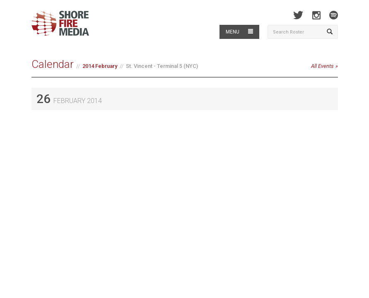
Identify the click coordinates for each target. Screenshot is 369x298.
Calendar (52, 64)
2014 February (99, 66)
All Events (322, 66)
